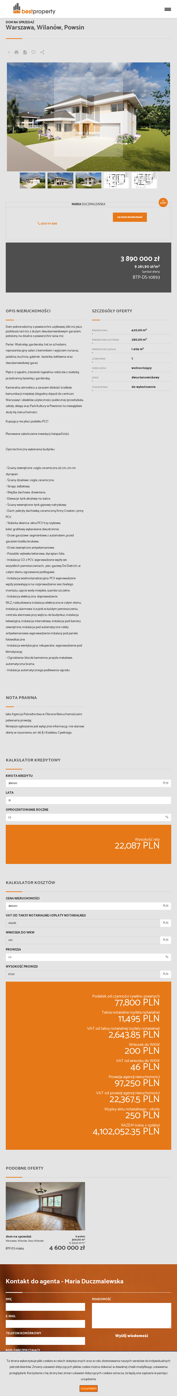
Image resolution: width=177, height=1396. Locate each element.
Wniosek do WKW (20, 933)
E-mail (11, 1316)
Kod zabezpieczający (23, 1350)
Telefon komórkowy (23, 1333)
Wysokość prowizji (22, 967)
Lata (10, 793)
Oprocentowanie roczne (27, 810)
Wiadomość (101, 1299)
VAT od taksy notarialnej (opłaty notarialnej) (46, 915)
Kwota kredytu (19, 776)
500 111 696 (47, 223)
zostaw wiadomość (129, 217)
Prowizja (13, 950)
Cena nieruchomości (23, 898)
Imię (9, 1299)
